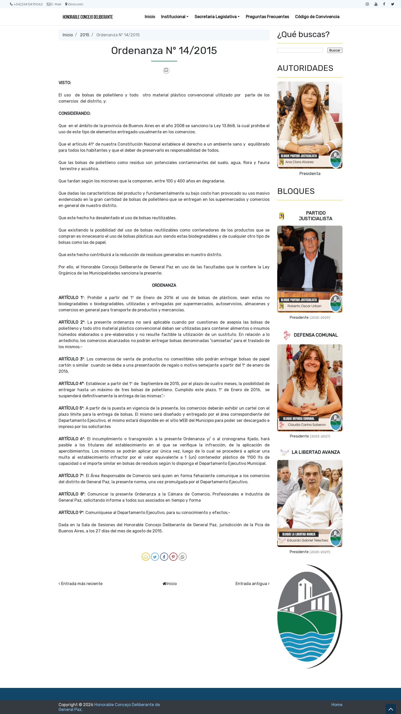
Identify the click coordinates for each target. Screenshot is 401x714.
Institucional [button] (173, 16)
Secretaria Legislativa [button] (216, 16)
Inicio (150, 16)
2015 (84, 34)
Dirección (74, 4)
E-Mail (54, 4)
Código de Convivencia (317, 16)
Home (336, 704)
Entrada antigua (251, 583)
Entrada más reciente (82, 583)
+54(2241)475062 (26, 4)
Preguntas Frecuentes (267, 16)
